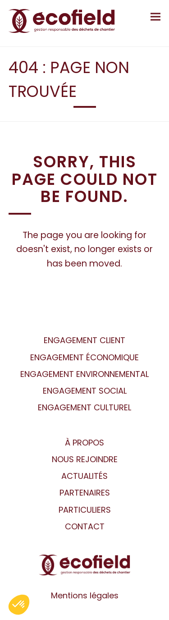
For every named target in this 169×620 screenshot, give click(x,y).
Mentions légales (85, 595)
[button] (155, 16)
